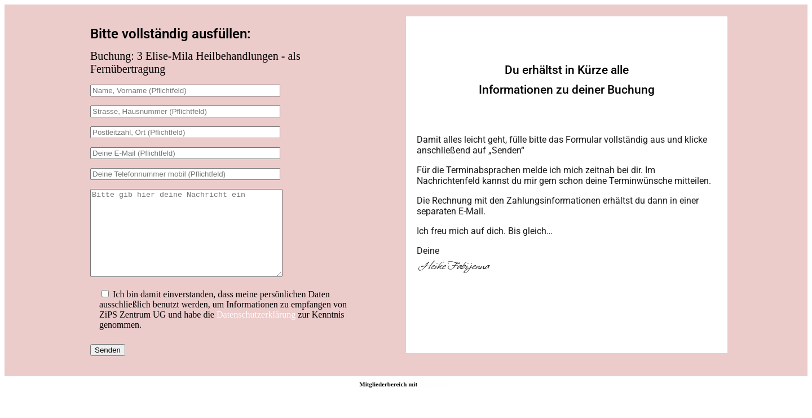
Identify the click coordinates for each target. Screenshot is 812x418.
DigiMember (436, 401)
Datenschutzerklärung (256, 331)
